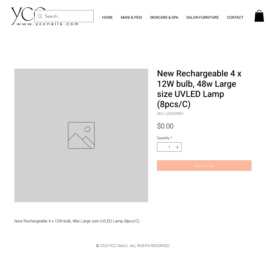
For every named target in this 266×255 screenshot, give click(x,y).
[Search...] (63, 16)
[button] (259, 16)
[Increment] (178, 147)
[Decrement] (161, 147)
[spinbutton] (169, 147)
